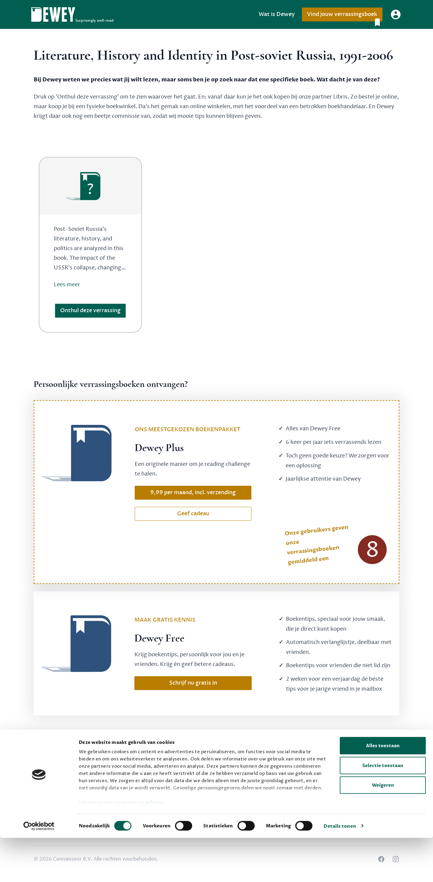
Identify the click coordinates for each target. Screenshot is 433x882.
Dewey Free (172, 768)
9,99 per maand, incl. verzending (193, 492)
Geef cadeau (193, 513)
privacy (154, 847)
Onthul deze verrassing (90, 310)
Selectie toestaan (382, 810)
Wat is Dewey (277, 14)
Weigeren (383, 830)
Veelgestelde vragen (244, 768)
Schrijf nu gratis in (193, 683)
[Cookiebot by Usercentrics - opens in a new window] (39, 870)
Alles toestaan (383, 790)
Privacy (354, 768)
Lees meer (67, 284)
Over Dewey (298, 768)
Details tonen (340, 870)
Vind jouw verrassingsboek (344, 16)
